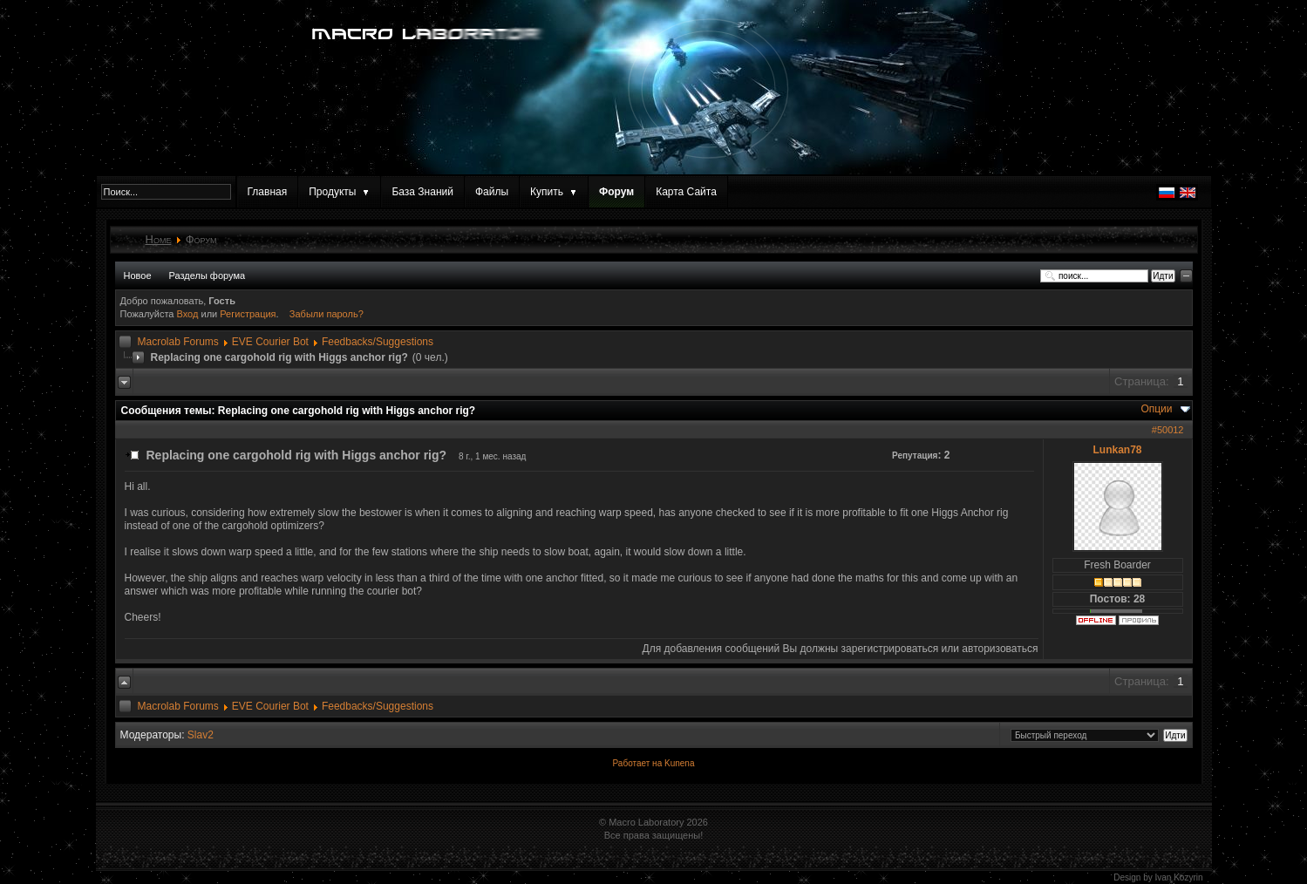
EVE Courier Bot (270, 342)
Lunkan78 (1117, 450)
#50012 (1168, 430)
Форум (616, 192)
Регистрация (248, 314)
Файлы (491, 192)
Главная (268, 192)
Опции (1156, 409)
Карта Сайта (686, 192)
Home (159, 239)
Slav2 (200, 735)
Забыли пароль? (326, 314)
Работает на (638, 763)
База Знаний (422, 192)
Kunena (679, 763)
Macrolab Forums (178, 342)
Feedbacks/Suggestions (377, 342)
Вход (189, 314)
